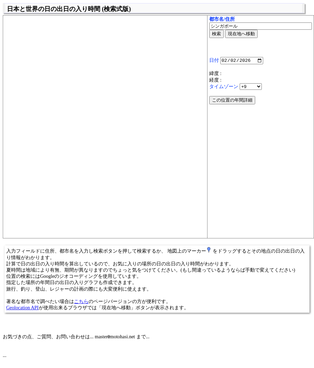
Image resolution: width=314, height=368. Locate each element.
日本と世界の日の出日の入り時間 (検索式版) (69, 9)
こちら (81, 301)
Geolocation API (22, 307)
